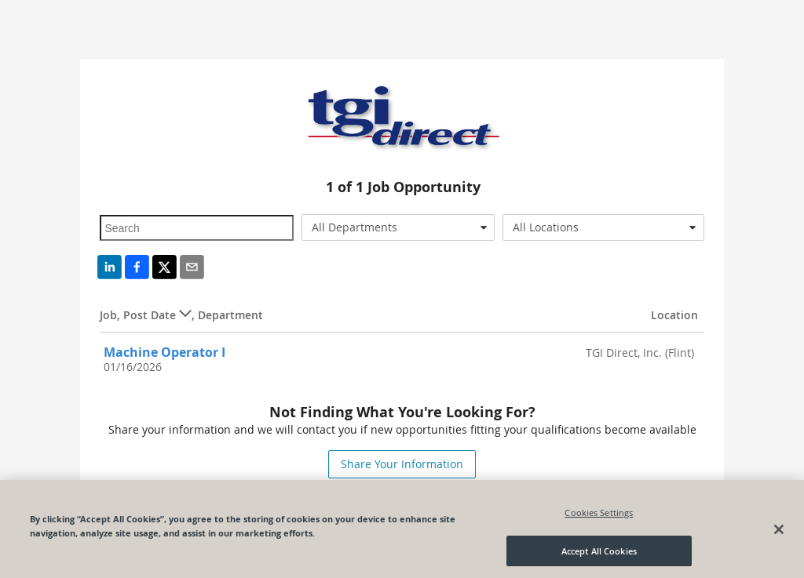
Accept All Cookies (599, 552)
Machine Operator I (164, 352)
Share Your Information (402, 463)
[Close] (779, 531)
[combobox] (398, 227)
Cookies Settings (599, 514)
